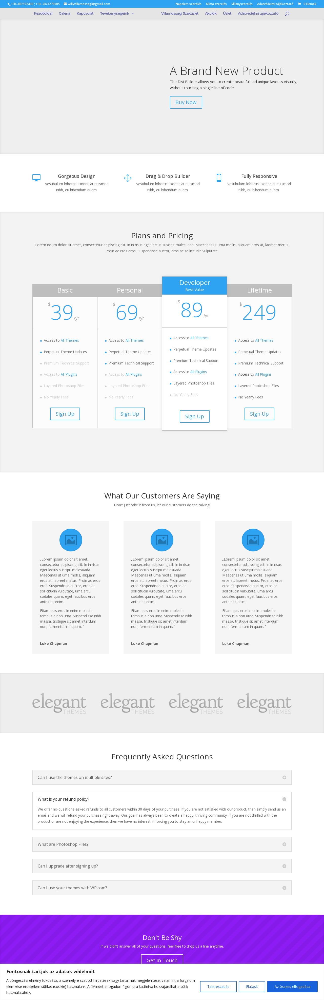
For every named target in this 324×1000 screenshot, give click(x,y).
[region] (162, 982)
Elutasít (252, 986)
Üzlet (225, 14)
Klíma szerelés (216, 4)
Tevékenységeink (116, 14)
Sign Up (65, 413)
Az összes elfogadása (292, 986)
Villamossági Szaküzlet (178, 14)
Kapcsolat (86, 14)
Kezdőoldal (44, 14)
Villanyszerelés (242, 4)
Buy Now (186, 102)
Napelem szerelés (188, 4)
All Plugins (69, 374)
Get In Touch (162, 960)
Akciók (209, 14)
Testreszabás (218, 986)
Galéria (66, 14)
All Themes (70, 340)
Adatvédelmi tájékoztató (275, 4)
